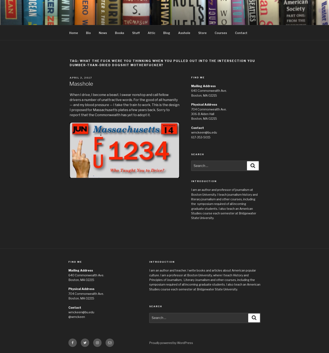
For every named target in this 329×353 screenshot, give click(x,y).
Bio (88, 33)
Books (119, 33)
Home (73, 33)
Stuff (136, 33)
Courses (221, 33)
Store (202, 33)
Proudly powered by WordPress (171, 343)
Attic (151, 33)
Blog (166, 33)
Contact (241, 33)
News (103, 33)
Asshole (184, 33)
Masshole (81, 83)
